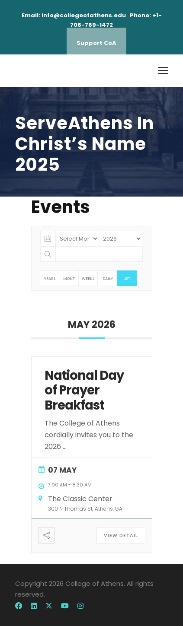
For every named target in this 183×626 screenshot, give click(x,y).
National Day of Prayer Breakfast (84, 390)
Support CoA (96, 43)
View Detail (121, 535)
